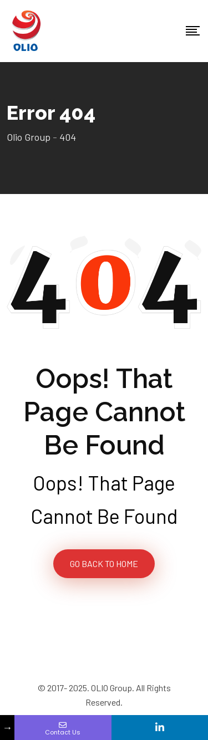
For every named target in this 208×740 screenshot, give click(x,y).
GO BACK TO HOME (104, 563)
